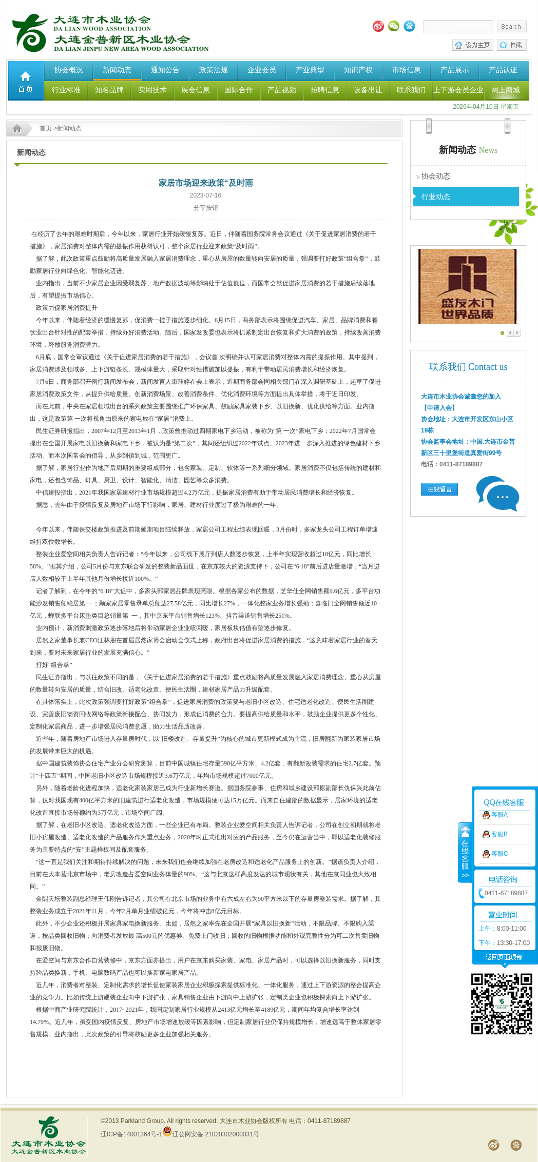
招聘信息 (325, 90)
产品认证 (503, 70)
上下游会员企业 (458, 90)
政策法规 (213, 70)
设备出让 (368, 90)
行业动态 (435, 196)
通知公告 (165, 70)
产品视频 (281, 90)
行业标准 (66, 90)
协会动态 (435, 176)
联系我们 (411, 90)
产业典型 (310, 70)
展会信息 (195, 90)
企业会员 (261, 70)
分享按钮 (206, 207)
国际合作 (238, 90)
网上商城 (505, 90)
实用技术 (152, 90)
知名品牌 (109, 90)
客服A (499, 754)
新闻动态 (117, 70)
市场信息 (406, 70)
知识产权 (358, 70)
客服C (499, 793)
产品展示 (454, 70)
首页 (46, 128)
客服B (499, 773)
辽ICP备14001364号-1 (131, 1134)
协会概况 (68, 70)
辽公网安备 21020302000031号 (210, 1134)
